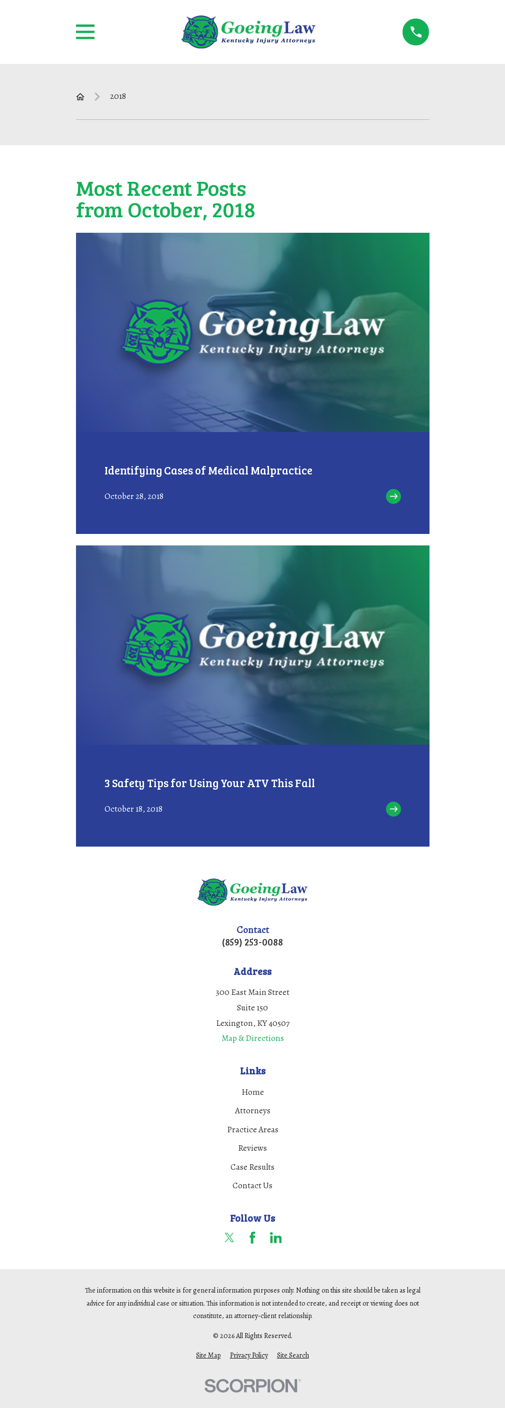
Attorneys (252, 1110)
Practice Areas (252, 1129)
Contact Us (252, 1185)
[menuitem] (208, 1355)
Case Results (252, 1167)
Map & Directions (253, 1038)
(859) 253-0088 (252, 941)
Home (253, 1092)
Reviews (252, 1148)
